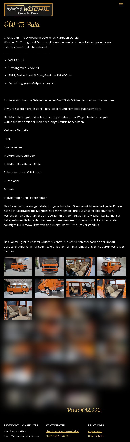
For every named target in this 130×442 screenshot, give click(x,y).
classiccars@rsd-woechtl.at (62, 432)
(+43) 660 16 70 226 (58, 436)
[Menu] (121, 4)
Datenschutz (96, 436)
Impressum (95, 432)
